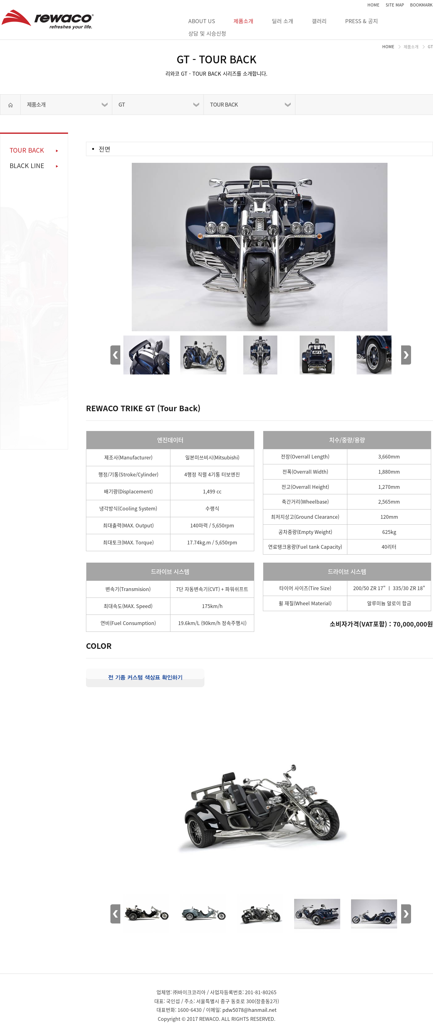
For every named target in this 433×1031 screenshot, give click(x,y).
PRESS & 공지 (361, 21)
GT (121, 104)
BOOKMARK (421, 5)
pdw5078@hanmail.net (249, 1009)
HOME (373, 5)
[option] (259, 236)
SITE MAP (395, 5)
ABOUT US (201, 21)
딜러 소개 (282, 21)
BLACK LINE (27, 166)
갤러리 (319, 21)
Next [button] (406, 355)
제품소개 (243, 21)
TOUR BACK (224, 104)
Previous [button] (115, 355)
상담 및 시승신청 (207, 33)
